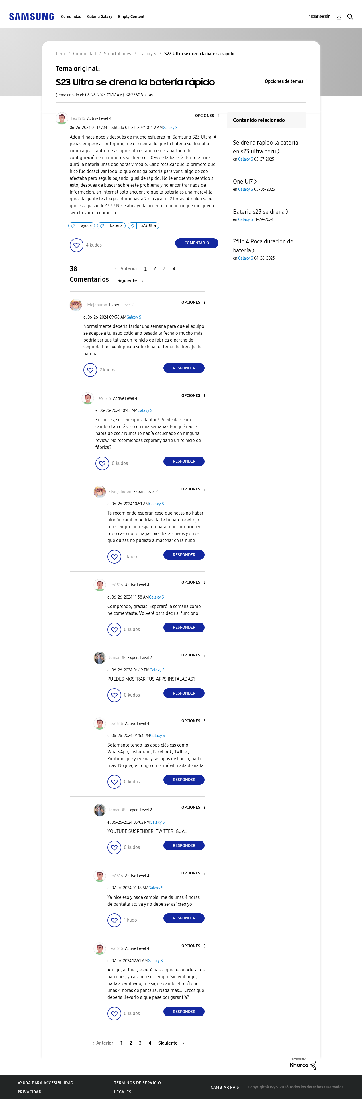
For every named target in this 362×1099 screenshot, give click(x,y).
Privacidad (30, 1092)
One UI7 (243, 181)
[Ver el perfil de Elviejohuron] (96, 305)
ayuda (86, 225)
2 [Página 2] (155, 268)
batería (116, 225)
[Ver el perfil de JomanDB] (117, 657)
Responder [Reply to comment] (184, 368)
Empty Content (131, 16)
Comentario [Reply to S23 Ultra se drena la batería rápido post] (197, 243)
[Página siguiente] (130, 281)
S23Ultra (148, 225)
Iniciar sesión (318, 16)
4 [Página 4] (174, 268)
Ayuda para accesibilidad (45, 1082)
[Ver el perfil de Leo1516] (78, 118)
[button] (209, 116)
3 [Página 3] (164, 268)
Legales (122, 1092)
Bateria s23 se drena (259, 211)
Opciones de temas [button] (284, 81)
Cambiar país (225, 1087)
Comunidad (71, 16)
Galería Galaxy (99, 16)
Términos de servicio (137, 1082)
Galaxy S (170, 127)
